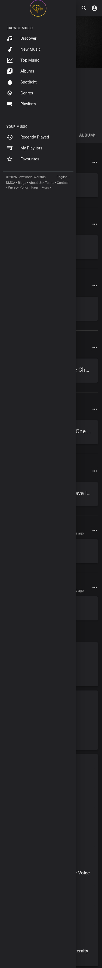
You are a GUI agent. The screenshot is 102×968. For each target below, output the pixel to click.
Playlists (21, 104)
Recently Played (28, 137)
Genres (20, 93)
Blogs (22, 183)
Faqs (35, 187)
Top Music (23, 60)
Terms (49, 183)
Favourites (23, 159)
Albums (20, 71)
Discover (21, 38)
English (62, 177)
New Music (24, 49)
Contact (63, 183)
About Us (35, 183)
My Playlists (24, 148)
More (45, 188)
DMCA (10, 183)
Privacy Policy (18, 187)
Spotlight (22, 82)
